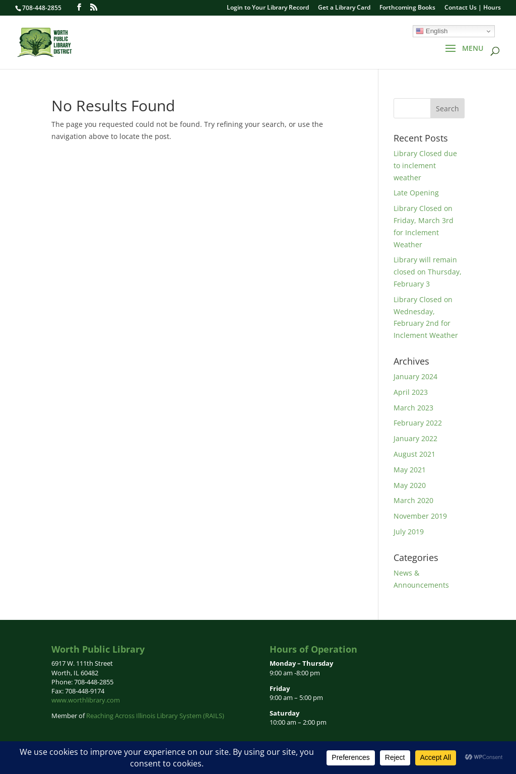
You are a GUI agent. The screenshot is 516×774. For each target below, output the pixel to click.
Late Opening (416, 192)
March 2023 (413, 407)
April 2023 (411, 392)
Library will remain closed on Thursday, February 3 (428, 272)
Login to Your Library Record (268, 8)
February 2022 (418, 423)
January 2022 (415, 438)
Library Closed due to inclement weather (425, 165)
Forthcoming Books (407, 8)
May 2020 (410, 485)
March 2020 (413, 500)
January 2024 (415, 376)
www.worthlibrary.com (85, 700)
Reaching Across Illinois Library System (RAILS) (155, 715)
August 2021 (414, 454)
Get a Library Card (344, 8)
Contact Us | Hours (472, 8)
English (431, 31)
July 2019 (409, 531)
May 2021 (410, 469)
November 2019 (420, 516)
